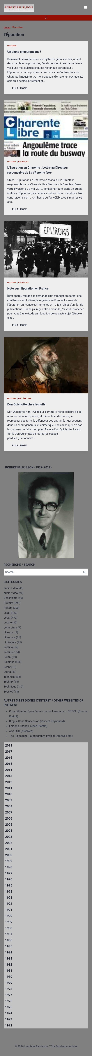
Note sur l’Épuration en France (27, 288)
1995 (8, 885)
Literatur (9, 632)
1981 (8, 970)
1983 (8, 958)
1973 (8, 1019)
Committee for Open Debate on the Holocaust (37, 711)
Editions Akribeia (19, 726)
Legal (7, 612)
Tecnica (8, 691)
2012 (8, 782)
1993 (8, 897)
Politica (8, 647)
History (8, 607)
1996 (8, 879)
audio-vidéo (11, 588)
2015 (8, 764)
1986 (8, 940)
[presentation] (46, 128)
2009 (8, 800)
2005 (8, 824)
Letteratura (10, 627)
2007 (8, 812)
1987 (8, 934)
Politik (7, 657)
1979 (8, 983)
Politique (23, 162)
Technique (10, 686)
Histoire (12, 46)
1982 (8, 964)
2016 (8, 757)
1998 (8, 867)
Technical (9, 676)
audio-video (11, 593)
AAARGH (14, 731)
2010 (8, 794)
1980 (8, 977)
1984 (8, 952)
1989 (8, 922)
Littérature (25, 398)
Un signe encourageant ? (24, 52)
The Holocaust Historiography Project (32, 735)
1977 (8, 995)
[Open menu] (85, 7)
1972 (8, 1025)
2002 (8, 843)
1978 (8, 989)
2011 (8, 788)
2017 (8, 751)
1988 (8, 928)
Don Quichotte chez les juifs (26, 404)
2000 (8, 855)
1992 (8, 904)
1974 (8, 1013)
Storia (7, 671)
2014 (8, 770)
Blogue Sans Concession (24, 721)
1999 (8, 861)
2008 (8, 806)
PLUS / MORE (20, 88)
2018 (8, 745)
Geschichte (10, 597)
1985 (8, 946)
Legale (8, 622)
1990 (8, 916)
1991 (8, 910)
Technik (8, 681)
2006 (8, 818)
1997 (8, 873)
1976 (8, 1001)
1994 (8, 891)
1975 (8, 1007)
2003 (8, 837)
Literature (9, 637)
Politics (8, 652)
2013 (8, 776)
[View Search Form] (46, 18)
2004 (8, 831)
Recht (7, 667)
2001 (8, 849)
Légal (7, 617)
